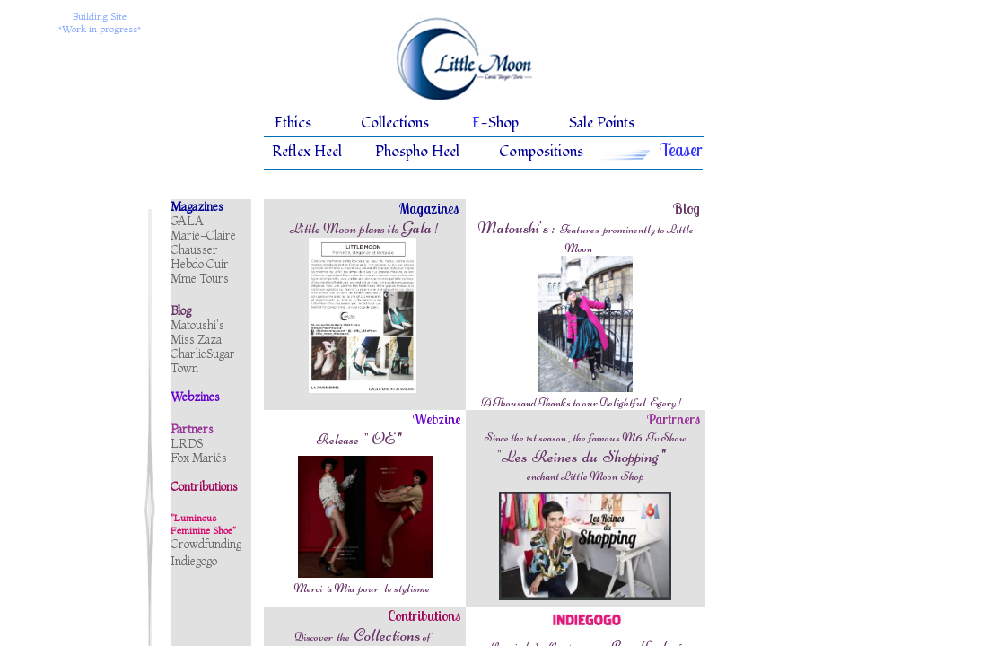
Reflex (291, 152)
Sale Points (601, 123)
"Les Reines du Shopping (581, 456)
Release (337, 440)
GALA (187, 221)
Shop (503, 123)
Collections (395, 123)
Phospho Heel (417, 152)
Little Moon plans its (344, 229)
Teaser (681, 150)
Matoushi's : (517, 227)
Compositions (541, 152)
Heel (328, 152)
